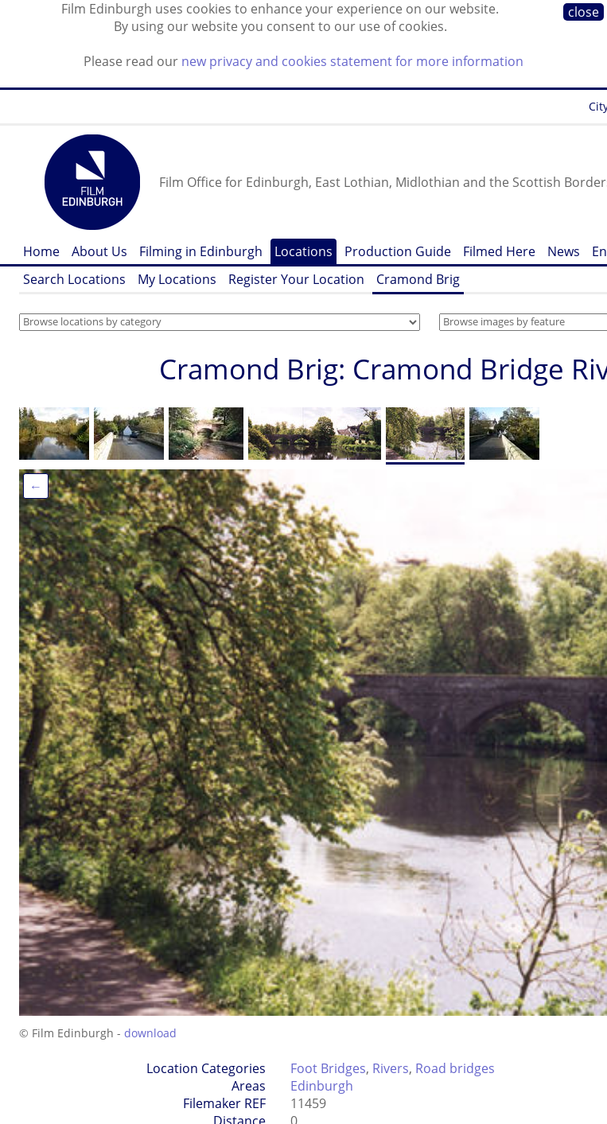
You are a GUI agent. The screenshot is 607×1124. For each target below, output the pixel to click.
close (583, 12)
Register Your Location (296, 279)
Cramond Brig (418, 279)
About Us (99, 251)
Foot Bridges (328, 1068)
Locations (303, 251)
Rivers (390, 1068)
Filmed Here (499, 251)
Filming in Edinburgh (201, 251)
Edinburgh (321, 1086)
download (150, 1032)
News (563, 251)
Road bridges (455, 1068)
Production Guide (397, 251)
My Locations (177, 279)
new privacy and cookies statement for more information (352, 61)
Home (41, 251)
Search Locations (74, 279)
